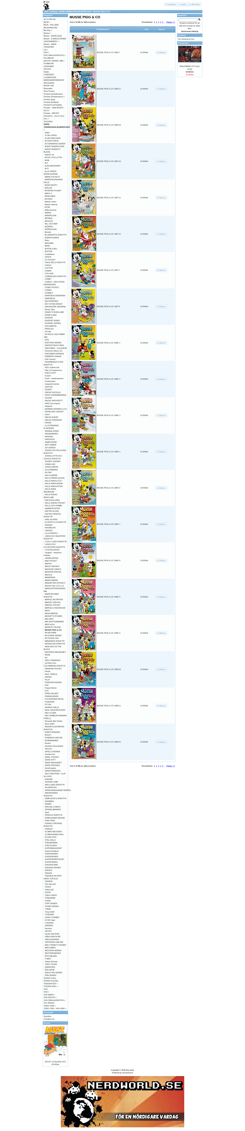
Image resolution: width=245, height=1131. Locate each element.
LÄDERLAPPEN (51, 558)
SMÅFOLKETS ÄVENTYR (55, 798)
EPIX (47, 340)
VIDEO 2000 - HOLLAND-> (55, 1008)
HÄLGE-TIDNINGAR (53, 420)
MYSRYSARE (50, 633)
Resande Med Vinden (54, 721)
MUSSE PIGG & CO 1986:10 (109, 125)
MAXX (47, 611)
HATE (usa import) (52, 403)
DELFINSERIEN (51, 301)
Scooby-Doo (50, 754)
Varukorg (182, 35)
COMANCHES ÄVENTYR (55, 276)
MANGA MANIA (51, 580)
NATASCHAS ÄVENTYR (55, 644)
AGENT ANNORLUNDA (54, 146)
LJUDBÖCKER (50, 77)
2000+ (47, 133)
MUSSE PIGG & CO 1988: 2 (108, 379)
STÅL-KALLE (50, 840)
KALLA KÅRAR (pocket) (54, 478)
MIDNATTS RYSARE (53, 616)
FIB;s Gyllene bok (52, 367)
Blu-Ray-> (48, 30)
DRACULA (49, 329)
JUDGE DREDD (51, 467)
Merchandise (49, 83)
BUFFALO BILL (51, 249)
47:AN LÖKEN (51, 135)
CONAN (48, 290)
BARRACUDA (50, 216)
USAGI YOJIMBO (52, 917)
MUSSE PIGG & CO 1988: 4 (108, 452)
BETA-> (47, 22)
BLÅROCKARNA (52, 238)
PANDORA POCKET (53, 669)
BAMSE (48, 213)
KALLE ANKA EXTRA (54, 486)
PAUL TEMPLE (51, 674)
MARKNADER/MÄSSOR (54, 80)
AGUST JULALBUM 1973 (55, 1062)
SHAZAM (49, 779)
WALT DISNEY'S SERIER (55, 945)
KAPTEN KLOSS (52, 511)
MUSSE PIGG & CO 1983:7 (108, 52)
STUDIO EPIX (51, 837)
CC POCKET (50, 260)
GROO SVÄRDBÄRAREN (55, 395)
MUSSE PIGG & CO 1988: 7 (108, 524)
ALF (46, 163)
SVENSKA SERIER (53, 868)
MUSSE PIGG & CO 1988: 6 (108, 488)
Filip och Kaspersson (53, 370)
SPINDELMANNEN (53, 809)
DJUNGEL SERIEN (53, 323)
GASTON (49, 387)
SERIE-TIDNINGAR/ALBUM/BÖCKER (75, 12)
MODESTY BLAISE (53, 627)
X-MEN (48, 959)
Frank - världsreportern (54, 378)
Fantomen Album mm (53, 351)
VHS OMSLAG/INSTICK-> (54, 1000)
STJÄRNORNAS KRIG (54, 834)
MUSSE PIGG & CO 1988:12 (109, 742)
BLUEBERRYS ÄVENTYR (55, 235)
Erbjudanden (183, 43)
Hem (46, 12)
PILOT (47, 680)
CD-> (46, 50)
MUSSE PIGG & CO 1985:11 (109, 89)
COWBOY (49, 293)
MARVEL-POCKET (53, 605)
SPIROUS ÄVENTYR (53, 815)
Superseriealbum (52, 851)
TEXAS (48, 887)
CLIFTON (49, 268)
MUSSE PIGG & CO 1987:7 (108, 270)
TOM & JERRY (51, 895)
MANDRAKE (50, 577)
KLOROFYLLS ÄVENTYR (55, 522)
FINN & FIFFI (50, 373)
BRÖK (47, 246)
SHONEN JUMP (51, 782)
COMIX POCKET (52, 287)
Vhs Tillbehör (49, 1003)
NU (46, 658)
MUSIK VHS (49, 86)
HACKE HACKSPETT (54, 401)
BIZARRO (49, 227)
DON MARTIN (50, 326)
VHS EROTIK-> (50, 997)
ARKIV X (48, 193)
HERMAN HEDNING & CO (56, 409)
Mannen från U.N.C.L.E (54, 586)
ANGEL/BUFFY (51, 185)
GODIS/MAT (49, 66)
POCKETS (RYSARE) (53, 105)
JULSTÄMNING (51, 470)
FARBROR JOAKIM (53, 356)
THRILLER (49, 890)
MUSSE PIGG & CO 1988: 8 (108, 560)
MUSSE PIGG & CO (101, 12)
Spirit (47, 812)
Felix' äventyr (50, 359)
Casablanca (50, 254)
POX (47, 691)
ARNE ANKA (50, 196)
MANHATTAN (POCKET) (55, 583)
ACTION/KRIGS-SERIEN (55, 144)
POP (47, 685)
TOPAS (48, 901)
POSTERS (48, 122)
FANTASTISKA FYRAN (54, 345)
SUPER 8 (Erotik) (51, 981)
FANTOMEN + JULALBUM (56, 348)
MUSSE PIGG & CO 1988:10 (109, 669)
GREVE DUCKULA (53, 392)
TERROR (48, 881)
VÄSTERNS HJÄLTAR (54, 942)
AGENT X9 (49, 155)
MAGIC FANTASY (52, 566)
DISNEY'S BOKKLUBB (54, 312)
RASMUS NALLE (52, 707)
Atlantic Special (51, 204)
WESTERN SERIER (53, 950)
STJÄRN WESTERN (53, 832)
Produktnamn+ (103, 29)
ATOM (47, 207)
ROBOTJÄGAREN (52, 732)
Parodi (47, 671)
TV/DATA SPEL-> (51, 986)
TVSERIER (49, 914)
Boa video (130, 1070)
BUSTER (48, 251)
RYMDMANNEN (51, 740)
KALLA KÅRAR (51, 475)
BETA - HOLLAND (51, 25)
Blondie (48, 232)
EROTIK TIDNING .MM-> (54, 61)
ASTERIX (49, 199)
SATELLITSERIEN (52, 752)
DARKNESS (50, 298)
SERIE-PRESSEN (52, 765)
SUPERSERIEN (51, 854)
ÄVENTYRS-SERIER (53, 973)
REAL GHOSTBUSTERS (55, 710)
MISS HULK (50, 624)
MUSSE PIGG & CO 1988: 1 (108, 343)
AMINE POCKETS (52, 177)
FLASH (48, 376)
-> (57, 127)
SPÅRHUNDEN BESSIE (55, 818)
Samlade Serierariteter (54, 746)
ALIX (47, 168)
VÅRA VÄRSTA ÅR (52, 937)
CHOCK (48, 265)
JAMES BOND (51, 442)
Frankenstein (50, 381)
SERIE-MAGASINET (53, 763)
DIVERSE (49, 318)
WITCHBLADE (51, 956)
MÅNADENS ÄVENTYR (54, 641)
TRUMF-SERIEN (52, 906)
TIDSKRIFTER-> (51, 984)
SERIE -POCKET (52, 757)
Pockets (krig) (49, 99)
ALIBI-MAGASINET (53, 166)
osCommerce (127, 1073)
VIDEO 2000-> (50, 1006)
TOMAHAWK (50, 898)
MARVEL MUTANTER (54, 599)
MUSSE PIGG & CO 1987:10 (109, 161)
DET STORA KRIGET (54, 304)
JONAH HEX (50, 464)
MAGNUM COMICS (53, 569)
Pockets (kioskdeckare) (53, 94)
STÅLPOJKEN (51, 845)
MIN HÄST (49, 619)
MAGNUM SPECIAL (53, 572)
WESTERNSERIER (53, 953)
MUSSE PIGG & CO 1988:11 (109, 706)
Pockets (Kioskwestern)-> (54, 97)
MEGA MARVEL (51, 613)
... (164, 22)
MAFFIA (48, 564)
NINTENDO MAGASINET (55, 652)
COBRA (48, 271)
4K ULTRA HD (50, 19)
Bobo (47, 240)
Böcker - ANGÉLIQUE (53, 36)
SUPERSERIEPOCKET (54, 859)
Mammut (48, 575)
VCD (46, 989)
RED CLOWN (50, 713)
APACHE (48, 188)
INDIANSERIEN (51, 434)
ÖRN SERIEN (50, 975)
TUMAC (48, 909)
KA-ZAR (48, 472)
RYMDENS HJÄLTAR (53, 738)
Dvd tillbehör (49, 58)
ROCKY (48, 735)
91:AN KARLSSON (53, 138)
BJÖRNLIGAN (51, 229)
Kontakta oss (49, 1019)
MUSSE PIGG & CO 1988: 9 (108, 597)
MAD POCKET (51, 561)
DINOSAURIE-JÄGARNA (55, 307)
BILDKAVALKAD (50, 28)
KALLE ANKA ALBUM (54, 483)
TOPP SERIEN (51, 903)
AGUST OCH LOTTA (53, 157)
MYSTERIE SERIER (53, 635)
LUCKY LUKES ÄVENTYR (56, 542)
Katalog (53, 12)
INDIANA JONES (52, 431)
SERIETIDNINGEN (53, 771)
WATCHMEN (50, 948)
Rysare (48, 743)
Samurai (48, 749)
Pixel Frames (49, 91)
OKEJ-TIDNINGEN (52, 660)
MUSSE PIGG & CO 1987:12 (109, 234)
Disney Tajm (50, 309)
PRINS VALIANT (52, 693)
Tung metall (49, 912)
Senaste (46, 1023)
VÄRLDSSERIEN (52, 939)
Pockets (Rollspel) (51, 102)
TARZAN (48, 873)
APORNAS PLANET (53, 191)
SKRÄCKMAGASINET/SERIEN (58, 790)
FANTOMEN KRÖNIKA (54, 354)
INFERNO (49, 437)
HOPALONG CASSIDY (54, 412)
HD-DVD (47, 69)
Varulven (48, 928)
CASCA (48, 257)
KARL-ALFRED (51, 519)
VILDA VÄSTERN (52, 934)
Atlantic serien (50, 202)
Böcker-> (47, 33)
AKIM (47, 160)
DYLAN (48, 332)
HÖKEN (48, 423)
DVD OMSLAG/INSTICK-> (55, 55)
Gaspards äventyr (52, 384)
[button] (170, 4)
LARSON (48, 530)
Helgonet (48, 406)
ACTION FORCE (52, 141)
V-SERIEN (49, 923)
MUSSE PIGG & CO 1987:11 (109, 198)
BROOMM (49, 243)
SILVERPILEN (51, 787)
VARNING (49, 926)
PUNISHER (49, 702)
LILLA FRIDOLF (51, 533)
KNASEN (48, 525)
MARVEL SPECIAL (53, 602)
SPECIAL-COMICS (53, 807)
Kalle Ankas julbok (52, 500)
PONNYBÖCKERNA (53, 682)
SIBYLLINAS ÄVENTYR (55, 785)
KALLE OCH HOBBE (53, 506)
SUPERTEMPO (51, 862)
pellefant (48, 677)
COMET (48, 279)
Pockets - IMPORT (51, 113)
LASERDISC (49, 75)
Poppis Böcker (51, 688)
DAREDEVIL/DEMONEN (55, 296)
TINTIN (48, 892)
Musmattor (48, 88)
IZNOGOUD (50, 439)
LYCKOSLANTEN (52, 550)
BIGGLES (49, 221)
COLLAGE (49, 273)
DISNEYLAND (51, 315)
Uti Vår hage (50, 920)
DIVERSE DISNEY (52, 321)
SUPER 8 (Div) (50, 978)
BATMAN (48, 218)
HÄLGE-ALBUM (51, 417)
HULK (47, 414)
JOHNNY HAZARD (52, 461)
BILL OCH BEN (51, 224)
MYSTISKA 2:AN (52, 638)
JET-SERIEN (50, 448)
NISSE (47, 655)
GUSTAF (48, 398)
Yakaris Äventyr (51, 962)
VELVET (48, 931)
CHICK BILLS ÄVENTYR (55, 262)
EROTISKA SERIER (53, 343)
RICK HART (50, 724)
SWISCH (48, 870)
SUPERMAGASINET (53, 848)
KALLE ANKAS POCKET (55, 503)
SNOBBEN (49, 801)
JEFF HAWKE (50, 445)
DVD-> (46, 52)
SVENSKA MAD (51, 865)
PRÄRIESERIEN (52, 696)
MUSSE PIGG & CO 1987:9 (108, 306)
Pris (146, 29)
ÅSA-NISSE (50, 970)
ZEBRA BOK (50, 967)
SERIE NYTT (50, 760)
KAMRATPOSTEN (52, 508)
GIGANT (48, 389)
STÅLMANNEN (51, 843)
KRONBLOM (50, 528)
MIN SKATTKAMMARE (54, 622)
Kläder (46, 72)
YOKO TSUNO (51, 964)
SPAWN (48, 804)
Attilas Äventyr (50, 210)
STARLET (49, 829)
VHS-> (46, 992)
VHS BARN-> (49, 995)
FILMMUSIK (49, 63)
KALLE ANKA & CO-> (54, 481)
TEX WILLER (50, 884)
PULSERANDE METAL (54, 699)
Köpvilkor (47, 1016)
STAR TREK (50, 821)
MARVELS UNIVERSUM (55, 608)
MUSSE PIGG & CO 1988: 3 (108, 415)
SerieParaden (50, 768)
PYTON (48, 704)
